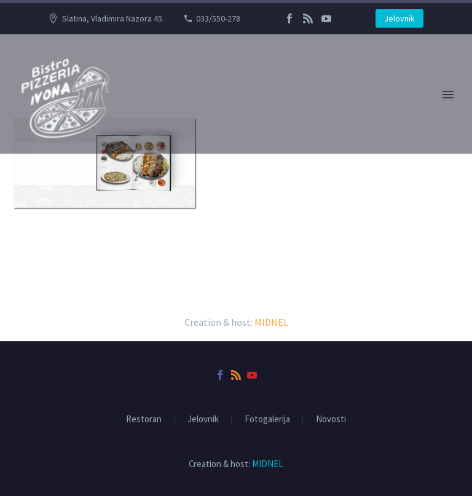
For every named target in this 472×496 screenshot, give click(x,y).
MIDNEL (271, 322)
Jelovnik (399, 18)
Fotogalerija (267, 419)
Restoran (144, 419)
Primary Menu (448, 94)
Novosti (331, 419)
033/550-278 (218, 18)
